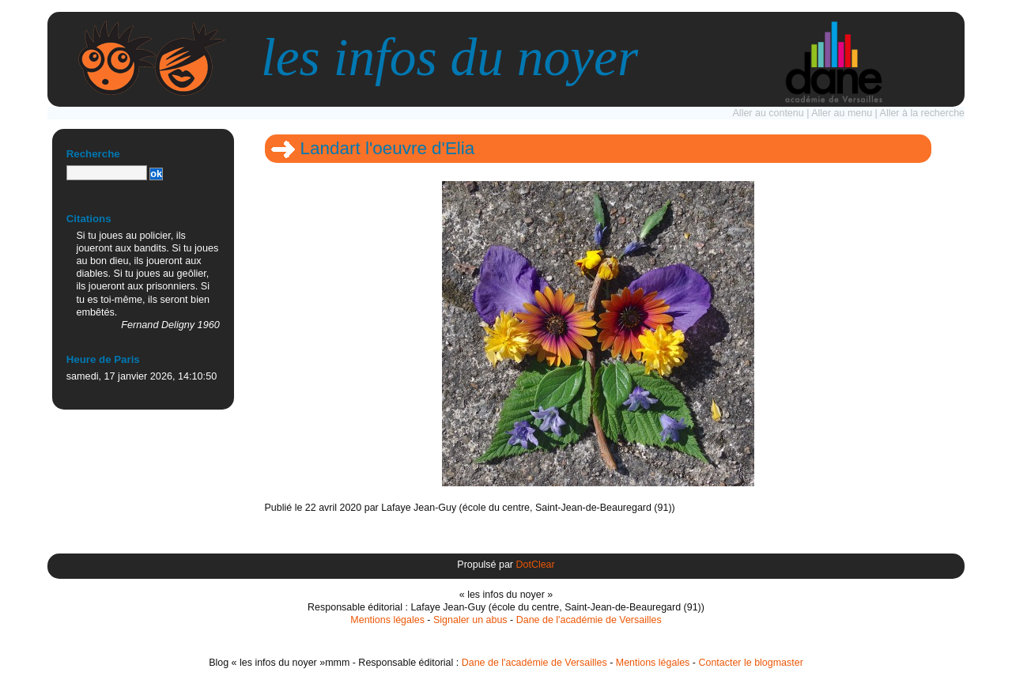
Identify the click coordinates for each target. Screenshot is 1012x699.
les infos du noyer (449, 57)
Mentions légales (387, 619)
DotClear (534, 564)
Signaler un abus (470, 619)
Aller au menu (841, 113)
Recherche (93, 154)
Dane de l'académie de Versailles (589, 619)
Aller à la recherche (922, 113)
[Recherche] (106, 172)
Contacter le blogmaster (750, 662)
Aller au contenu (768, 113)
